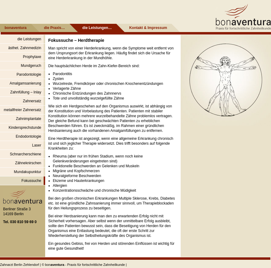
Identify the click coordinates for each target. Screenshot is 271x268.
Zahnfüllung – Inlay (25, 92)
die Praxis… (54, 28)
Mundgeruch (31, 65)
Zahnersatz (32, 101)
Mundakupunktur (27, 172)
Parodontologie (28, 74)
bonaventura (16, 28)
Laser (36, 145)
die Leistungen (29, 39)
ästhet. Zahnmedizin (24, 48)
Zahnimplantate (28, 119)
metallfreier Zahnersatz (22, 110)
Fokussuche (31, 181)
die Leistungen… (97, 28)
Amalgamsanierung (25, 83)
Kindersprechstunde (25, 127)
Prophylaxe (32, 57)
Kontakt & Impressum (148, 28)
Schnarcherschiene (25, 154)
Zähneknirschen (28, 163)
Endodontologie (28, 136)
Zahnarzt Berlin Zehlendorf (19, 264)
